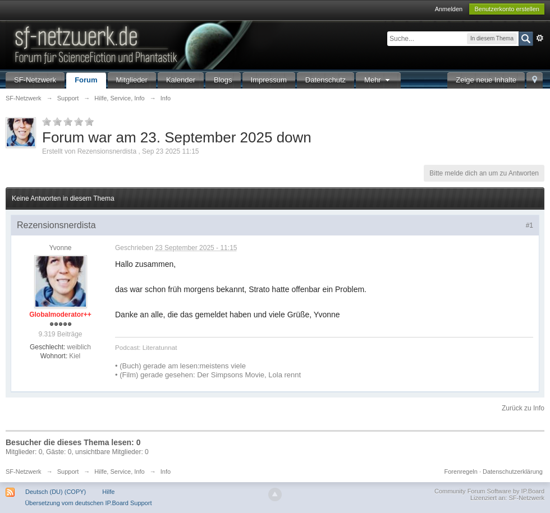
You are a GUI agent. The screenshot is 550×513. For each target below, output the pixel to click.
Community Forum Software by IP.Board (489, 491)
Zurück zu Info (523, 408)
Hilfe (108, 491)
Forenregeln (461, 471)
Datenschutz (325, 80)
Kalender (180, 80)
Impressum (269, 80)
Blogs (223, 80)
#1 (529, 225)
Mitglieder (132, 80)
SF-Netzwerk (35, 80)
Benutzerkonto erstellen (506, 9)
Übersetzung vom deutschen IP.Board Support (88, 503)
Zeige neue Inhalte (486, 80)
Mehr (378, 80)
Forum (86, 80)
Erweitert (539, 38)
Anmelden (449, 9)
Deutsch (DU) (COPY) (55, 491)
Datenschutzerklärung (513, 471)
